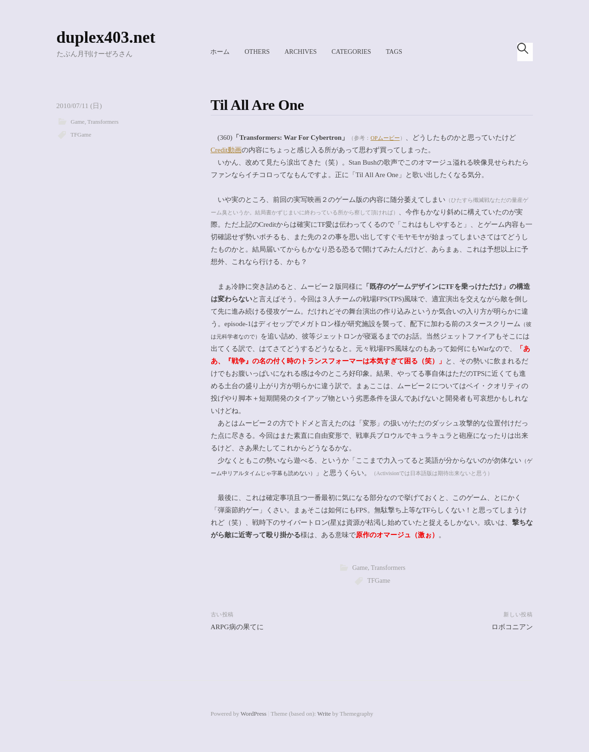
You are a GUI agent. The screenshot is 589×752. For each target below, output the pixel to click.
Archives (300, 51)
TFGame (80, 135)
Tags (394, 51)
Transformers (103, 122)
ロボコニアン (512, 627)
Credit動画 (226, 150)
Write (324, 713)
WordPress (253, 713)
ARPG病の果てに (237, 627)
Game (78, 122)
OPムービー (384, 138)
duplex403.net (106, 37)
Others (257, 51)
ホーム (220, 51)
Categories (351, 51)
